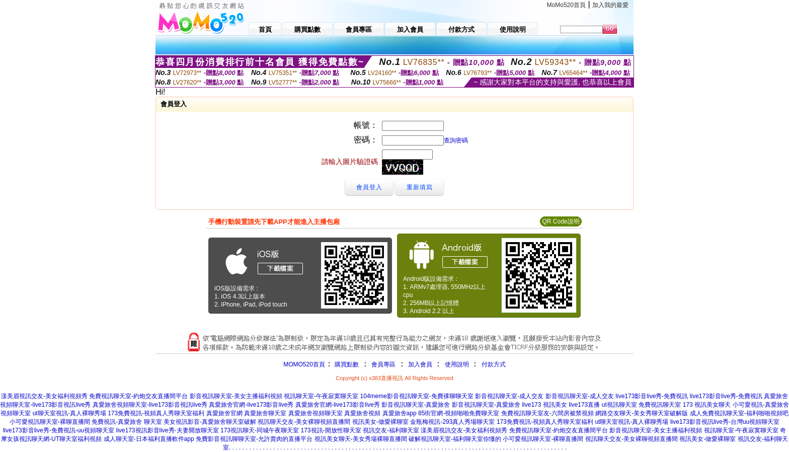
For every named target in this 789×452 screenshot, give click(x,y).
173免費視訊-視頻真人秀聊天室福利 (156, 413)
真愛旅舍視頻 (362, 413)
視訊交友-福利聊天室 (391, 430)
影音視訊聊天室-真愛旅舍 (415, 404)
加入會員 (420, 364)
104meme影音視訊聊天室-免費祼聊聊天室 (417, 396)
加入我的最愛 (610, 5)
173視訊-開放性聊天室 (331, 430)
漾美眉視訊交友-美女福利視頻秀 (44, 396)
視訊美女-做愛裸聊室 (380, 421)
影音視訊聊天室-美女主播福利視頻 (236, 396)
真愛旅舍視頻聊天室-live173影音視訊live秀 (150, 404)
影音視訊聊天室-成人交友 (509, 396)
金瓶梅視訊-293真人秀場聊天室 (452, 421)
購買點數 (346, 364)
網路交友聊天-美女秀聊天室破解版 (641, 413)
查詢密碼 (456, 140)
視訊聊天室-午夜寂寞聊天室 (321, 396)
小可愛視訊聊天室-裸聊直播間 (50, 421)
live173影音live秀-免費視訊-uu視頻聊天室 (58, 430)
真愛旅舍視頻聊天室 (315, 413)
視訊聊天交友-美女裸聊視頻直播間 (304, 421)
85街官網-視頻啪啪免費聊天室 (458, 413)
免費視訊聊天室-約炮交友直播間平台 (138, 396)
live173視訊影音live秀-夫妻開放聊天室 (167, 430)
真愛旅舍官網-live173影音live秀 (251, 404)
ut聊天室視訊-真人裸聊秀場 (69, 413)
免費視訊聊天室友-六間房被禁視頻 (547, 413)
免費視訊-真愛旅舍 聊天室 (127, 421)
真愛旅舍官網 (224, 413)
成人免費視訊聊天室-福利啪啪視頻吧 (739, 413)
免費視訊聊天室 (660, 404)
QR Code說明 (560, 221)
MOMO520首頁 (304, 364)
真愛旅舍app (399, 413)
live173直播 (584, 404)
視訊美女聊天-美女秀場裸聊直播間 (360, 438)
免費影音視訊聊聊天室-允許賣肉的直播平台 (254, 438)
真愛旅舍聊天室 (265, 413)
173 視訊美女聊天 (707, 404)
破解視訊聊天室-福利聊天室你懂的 (455, 438)
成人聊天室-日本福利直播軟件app (149, 438)
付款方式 (494, 364)
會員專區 (383, 364)
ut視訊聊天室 (619, 404)
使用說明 (457, 364)
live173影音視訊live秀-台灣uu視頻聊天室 (724, 421)
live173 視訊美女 (544, 404)
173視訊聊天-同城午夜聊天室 (259, 430)
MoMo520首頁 (566, 5)
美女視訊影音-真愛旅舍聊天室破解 (210, 421)
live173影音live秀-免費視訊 (651, 396)
